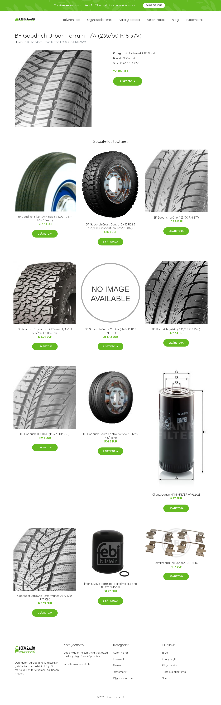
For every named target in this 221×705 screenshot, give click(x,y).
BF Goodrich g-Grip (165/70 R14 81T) (176, 219)
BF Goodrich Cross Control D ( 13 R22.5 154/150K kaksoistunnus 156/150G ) (110, 228)
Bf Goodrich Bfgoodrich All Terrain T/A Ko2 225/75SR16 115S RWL (45, 332)
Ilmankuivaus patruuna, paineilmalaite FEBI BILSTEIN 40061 (110, 587)
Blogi (175, 21)
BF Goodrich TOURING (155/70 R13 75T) (45, 435)
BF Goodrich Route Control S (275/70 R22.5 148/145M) (110, 437)
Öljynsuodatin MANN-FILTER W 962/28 (176, 496)
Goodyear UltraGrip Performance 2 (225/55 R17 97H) (45, 599)
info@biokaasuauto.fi (77, 666)
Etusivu (19, 43)
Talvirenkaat (71, 21)
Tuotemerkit (194, 21)
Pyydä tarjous (154, 5)
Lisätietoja (127, 83)
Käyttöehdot (169, 667)
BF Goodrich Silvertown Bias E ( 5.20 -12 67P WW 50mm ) (45, 220)
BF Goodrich (151, 55)
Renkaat (118, 667)
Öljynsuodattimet (99, 21)
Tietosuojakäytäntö (174, 673)
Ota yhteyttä (169, 661)
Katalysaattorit (129, 21)
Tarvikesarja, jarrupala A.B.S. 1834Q (176, 564)
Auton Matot (120, 654)
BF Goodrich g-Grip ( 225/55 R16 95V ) (176, 331)
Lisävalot (118, 661)
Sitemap (167, 680)
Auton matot (156, 21)
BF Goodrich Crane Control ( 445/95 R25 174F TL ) (110, 332)
